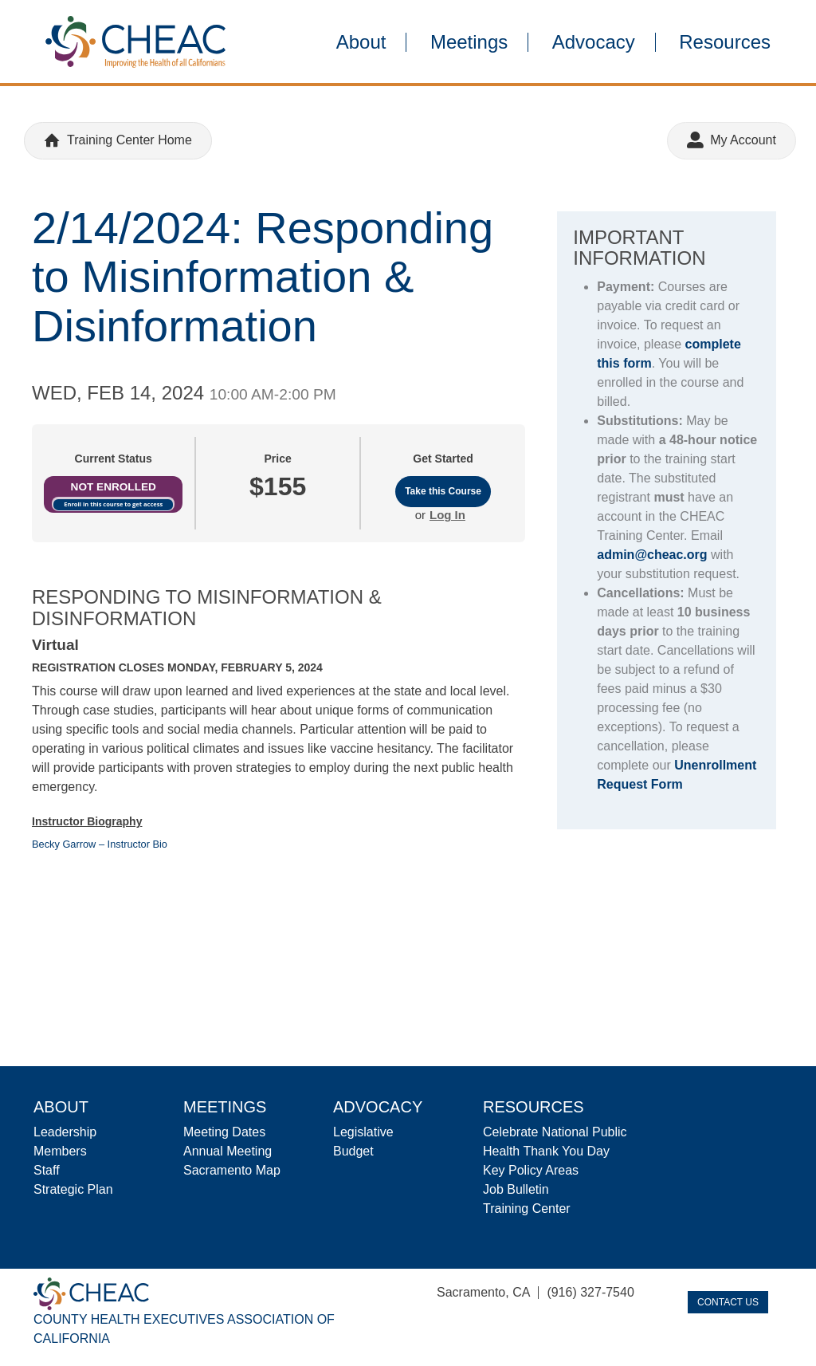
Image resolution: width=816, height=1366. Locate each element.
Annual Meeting (227, 1151)
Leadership (64, 1132)
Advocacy (593, 42)
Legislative (363, 1132)
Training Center (527, 1208)
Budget (353, 1151)
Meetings (469, 42)
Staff (46, 1170)
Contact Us (728, 1302)
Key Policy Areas (531, 1170)
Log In (447, 515)
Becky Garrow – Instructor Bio (99, 844)
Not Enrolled (113, 487)
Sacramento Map (231, 1170)
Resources (725, 42)
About (361, 42)
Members (60, 1151)
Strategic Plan (73, 1189)
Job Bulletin (516, 1189)
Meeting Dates (224, 1132)
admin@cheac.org (652, 554)
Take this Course (443, 491)
